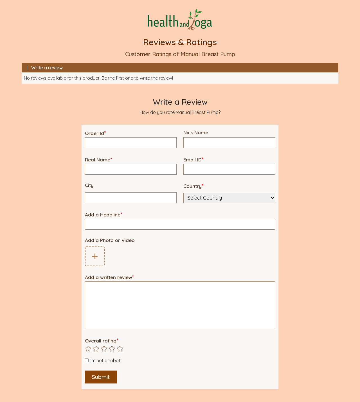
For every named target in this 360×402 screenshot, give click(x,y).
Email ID (193, 159)
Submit (101, 376)
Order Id (95, 132)
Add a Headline (103, 214)
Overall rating (101, 340)
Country (193, 185)
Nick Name (195, 132)
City (89, 185)
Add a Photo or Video (110, 240)
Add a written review (109, 276)
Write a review (47, 67)
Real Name (98, 159)
